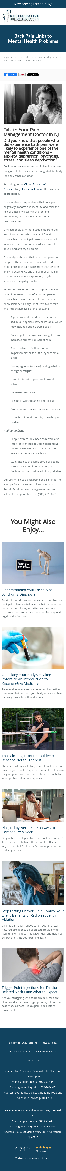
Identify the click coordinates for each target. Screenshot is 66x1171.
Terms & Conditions (19, 1051)
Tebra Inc (32, 1042)
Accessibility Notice (46, 1051)
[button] (60, 15)
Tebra (48, 1158)
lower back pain (32, 189)
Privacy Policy (49, 1042)
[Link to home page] (27, 16)
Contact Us (33, 1060)
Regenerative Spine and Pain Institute (23, 57)
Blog (49, 57)
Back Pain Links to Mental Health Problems (32, 59)
